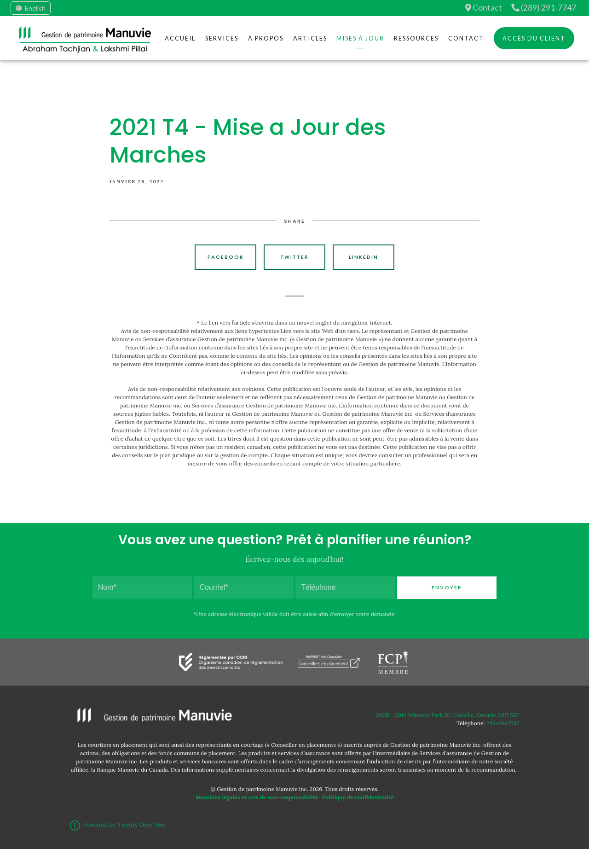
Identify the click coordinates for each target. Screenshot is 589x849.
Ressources (416, 38)
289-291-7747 (502, 723)
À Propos (265, 38)
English (31, 8)
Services (221, 38)
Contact (483, 7)
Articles (310, 38)
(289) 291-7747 (543, 7)
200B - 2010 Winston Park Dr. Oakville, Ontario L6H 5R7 (447, 714)
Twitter (294, 257)
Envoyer (447, 587)
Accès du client (534, 38)
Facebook (226, 257)
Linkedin (363, 257)
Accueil (180, 38)
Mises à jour (360, 38)
